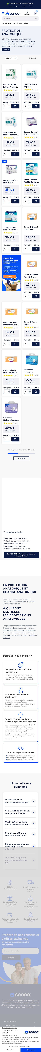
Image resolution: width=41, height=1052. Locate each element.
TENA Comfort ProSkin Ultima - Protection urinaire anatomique (10, 228)
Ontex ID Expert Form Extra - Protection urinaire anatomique (31, 275)
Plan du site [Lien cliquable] (9, 1026)
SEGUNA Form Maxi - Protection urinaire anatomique (10, 133)
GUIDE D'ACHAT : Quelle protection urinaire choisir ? (21, 555)
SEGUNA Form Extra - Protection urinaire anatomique (11, 86)
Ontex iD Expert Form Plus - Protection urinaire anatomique (31, 228)
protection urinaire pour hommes (23, 633)
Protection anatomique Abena (15, 538)
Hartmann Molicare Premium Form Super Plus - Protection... (11, 419)
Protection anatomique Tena (15, 546)
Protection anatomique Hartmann (16, 541)
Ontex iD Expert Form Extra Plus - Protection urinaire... (10, 323)
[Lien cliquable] (27, 13)
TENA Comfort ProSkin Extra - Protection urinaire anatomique (30, 180)
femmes (8, 635)
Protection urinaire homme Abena (17, 549)
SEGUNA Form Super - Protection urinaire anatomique (30, 85)
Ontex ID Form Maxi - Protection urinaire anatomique (10, 371)
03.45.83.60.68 (30, 921)
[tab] (20, 800)
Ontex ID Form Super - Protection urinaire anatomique (30, 323)
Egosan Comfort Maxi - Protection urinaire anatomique (31, 133)
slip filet (32, 635)
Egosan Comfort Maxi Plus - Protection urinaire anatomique (10, 181)
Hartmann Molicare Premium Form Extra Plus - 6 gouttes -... (30, 370)
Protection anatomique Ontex (15, 544)
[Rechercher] (20, 18)
